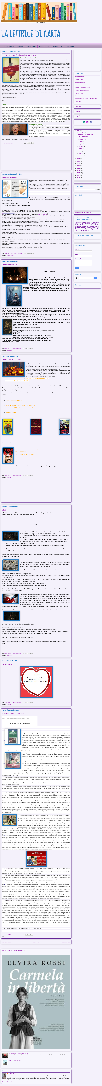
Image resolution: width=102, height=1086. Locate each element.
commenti (9, 477)
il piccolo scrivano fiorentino (13, 714)
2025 (78, 130)
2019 (78, 170)
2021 (78, 165)
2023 (78, 161)
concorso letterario (9, 178)
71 (4, 835)
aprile (80, 148)
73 (4, 884)
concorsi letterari (31, 46)
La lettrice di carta (12, 1073)
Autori (8, 936)
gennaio (80, 155)
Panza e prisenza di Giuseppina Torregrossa (19, 55)
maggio (80, 146)
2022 (78, 163)
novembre (81, 132)
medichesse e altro (58, 46)
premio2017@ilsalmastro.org (8, 213)
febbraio (81, 153)
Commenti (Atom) (38, 946)
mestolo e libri (79, 93)
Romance (78, 106)
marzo (80, 151)
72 (4, 868)
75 (4, 913)
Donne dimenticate (44, 46)
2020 (78, 168)
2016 (78, 177)
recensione (20, 46)
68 (4, 782)
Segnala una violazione (83, 212)
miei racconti (9, 350)
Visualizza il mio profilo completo (9, 1081)
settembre (81, 139)
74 (4, 900)
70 (4, 818)
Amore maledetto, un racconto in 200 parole (18, 1053)
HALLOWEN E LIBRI (11, 360)
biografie (77, 116)
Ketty (4, 510)
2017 (78, 175)
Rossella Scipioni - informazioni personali (86, 98)
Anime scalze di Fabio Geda (15, 1060)
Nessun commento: (18, 142)
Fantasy (77, 111)
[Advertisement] (36, 158)
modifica (7, 740)
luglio (80, 141)
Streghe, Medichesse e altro (82, 87)
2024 (78, 158)
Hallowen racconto (9, 265)
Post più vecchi (66, 942)
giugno (80, 144)
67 (4, 763)
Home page (36, 942)
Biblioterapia (70, 46)
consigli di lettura (9, 46)
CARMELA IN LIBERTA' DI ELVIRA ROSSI (13, 950)
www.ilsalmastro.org (42, 214)
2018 (78, 173)
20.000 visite (7, 664)
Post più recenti (6, 942)
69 (4, 800)
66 (4, 740)
